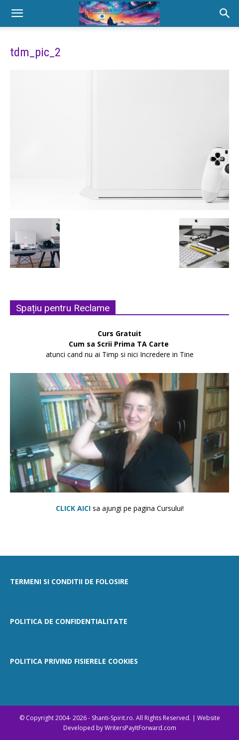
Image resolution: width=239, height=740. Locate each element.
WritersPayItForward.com (140, 728)
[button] (17, 13)
